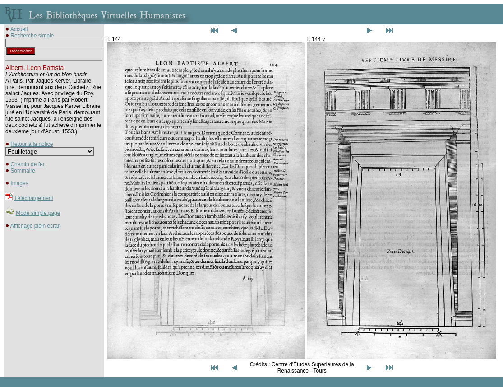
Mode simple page (38, 213)
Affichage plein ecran (35, 226)
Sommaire (22, 171)
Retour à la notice (31, 144)
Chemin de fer (27, 164)
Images (19, 183)
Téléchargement (33, 198)
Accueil (19, 29)
